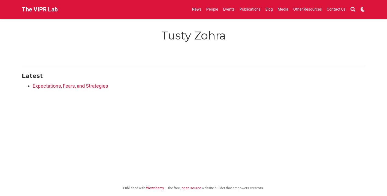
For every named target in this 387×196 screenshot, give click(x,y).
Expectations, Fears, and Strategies (70, 86)
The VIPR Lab (40, 9)
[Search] (352, 10)
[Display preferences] (362, 10)
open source (191, 188)
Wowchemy (155, 188)
